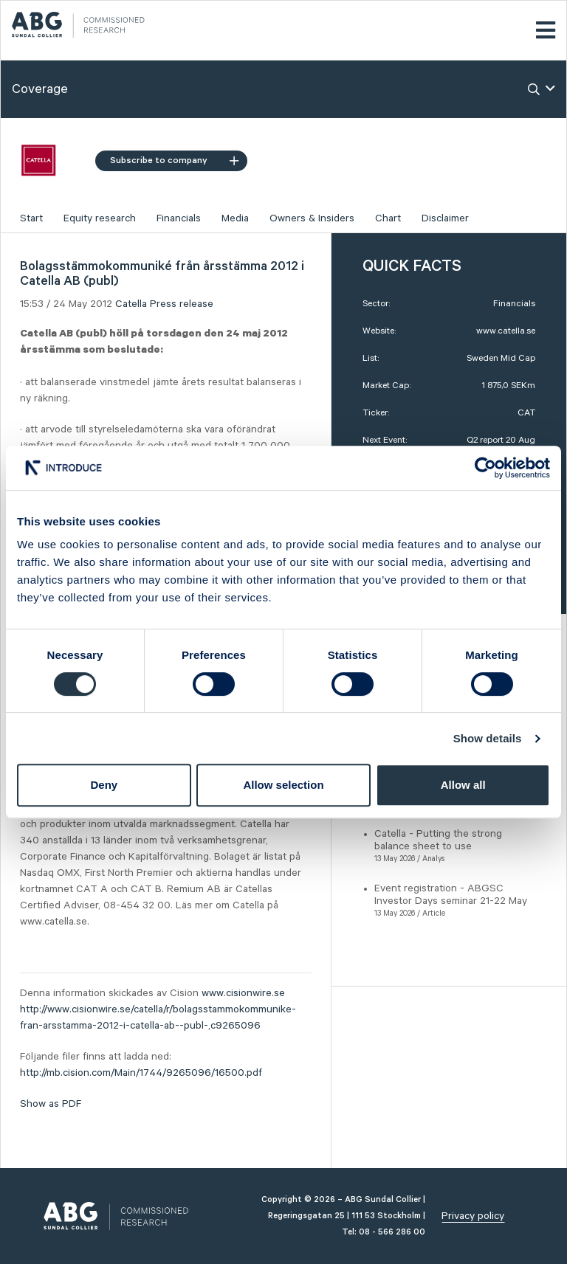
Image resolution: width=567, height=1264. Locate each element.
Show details (487, 738)
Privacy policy (472, 1216)
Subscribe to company (174, 160)
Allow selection (283, 784)
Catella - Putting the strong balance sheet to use (438, 840)
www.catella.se (505, 330)
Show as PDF (50, 1104)
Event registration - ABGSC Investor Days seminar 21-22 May (450, 895)
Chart (388, 218)
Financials (179, 218)
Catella (131, 304)
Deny (103, 784)
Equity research (99, 218)
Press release (181, 304)
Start (31, 218)
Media (235, 218)
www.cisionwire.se (243, 993)
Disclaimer (445, 218)
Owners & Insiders (311, 218)
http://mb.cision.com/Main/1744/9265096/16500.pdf (141, 1073)
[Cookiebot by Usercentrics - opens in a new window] (485, 468)
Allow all (463, 784)
